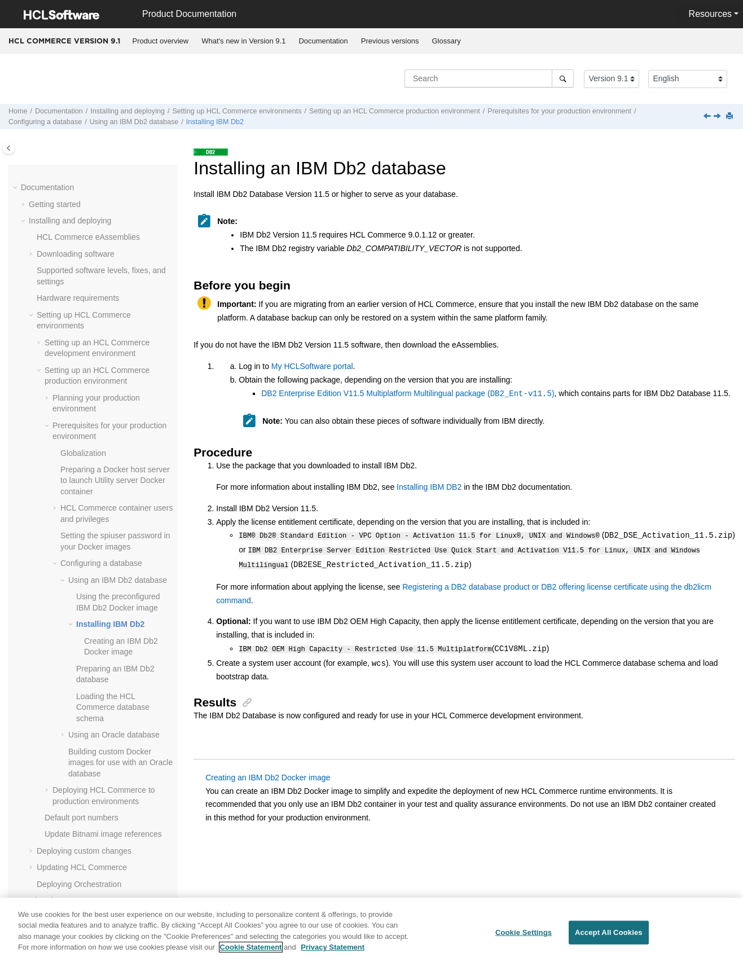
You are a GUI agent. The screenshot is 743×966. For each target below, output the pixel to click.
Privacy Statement (332, 953)
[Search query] (489, 78)
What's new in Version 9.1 (243, 41)
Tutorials (44, 803)
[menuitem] (160, 41)
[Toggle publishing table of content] (9, 148)
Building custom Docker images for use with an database (120, 582)
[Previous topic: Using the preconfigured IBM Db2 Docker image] (708, 116)
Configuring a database (45, 122)
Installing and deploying (127, 111)
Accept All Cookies (609, 937)
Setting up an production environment (394, 111)
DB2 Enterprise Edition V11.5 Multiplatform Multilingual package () (407, 393)
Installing (215, 122)
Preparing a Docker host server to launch (115, 300)
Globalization (83, 273)
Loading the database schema (113, 527)
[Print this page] (731, 116)
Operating (46, 736)
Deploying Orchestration (79, 704)
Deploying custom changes (84, 670)
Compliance (50, 836)
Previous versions (390, 41)
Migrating (45, 720)
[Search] (563, 78)
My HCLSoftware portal (312, 366)
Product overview (161, 41)
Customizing (50, 787)
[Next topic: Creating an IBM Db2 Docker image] (718, 116)
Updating (82, 687)
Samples (44, 819)
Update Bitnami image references (103, 653)
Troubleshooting (57, 886)
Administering (53, 770)
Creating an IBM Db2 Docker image (267, 774)
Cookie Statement (251, 953)
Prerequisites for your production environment (559, 111)
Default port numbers (81, 637)
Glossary (446, 41)
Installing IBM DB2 (429, 486)
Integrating (47, 753)
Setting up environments (236, 111)
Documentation (323, 41)
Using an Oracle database (114, 554)
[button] (40, 190)
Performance (51, 870)
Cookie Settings (523, 937)
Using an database (134, 122)
